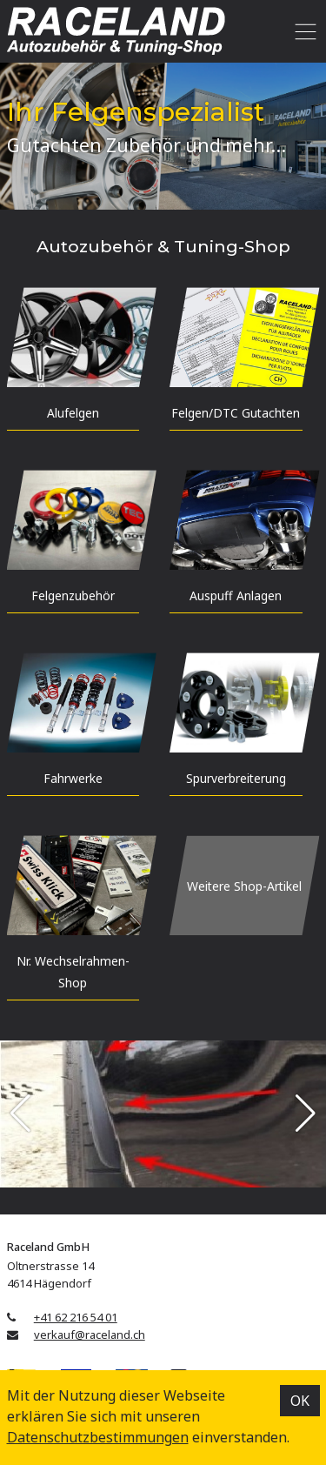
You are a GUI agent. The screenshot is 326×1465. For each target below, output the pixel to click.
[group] (163, 1113)
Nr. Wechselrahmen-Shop (73, 972)
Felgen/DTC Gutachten (235, 413)
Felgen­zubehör (73, 595)
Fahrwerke (73, 778)
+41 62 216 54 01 (75, 1317)
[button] (20, 1113)
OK (299, 1400)
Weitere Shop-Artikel (244, 885)
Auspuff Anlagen (236, 595)
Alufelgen (73, 413)
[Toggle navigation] (303, 31)
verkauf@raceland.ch (89, 1334)
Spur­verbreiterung (236, 778)
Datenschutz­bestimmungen (98, 1437)
